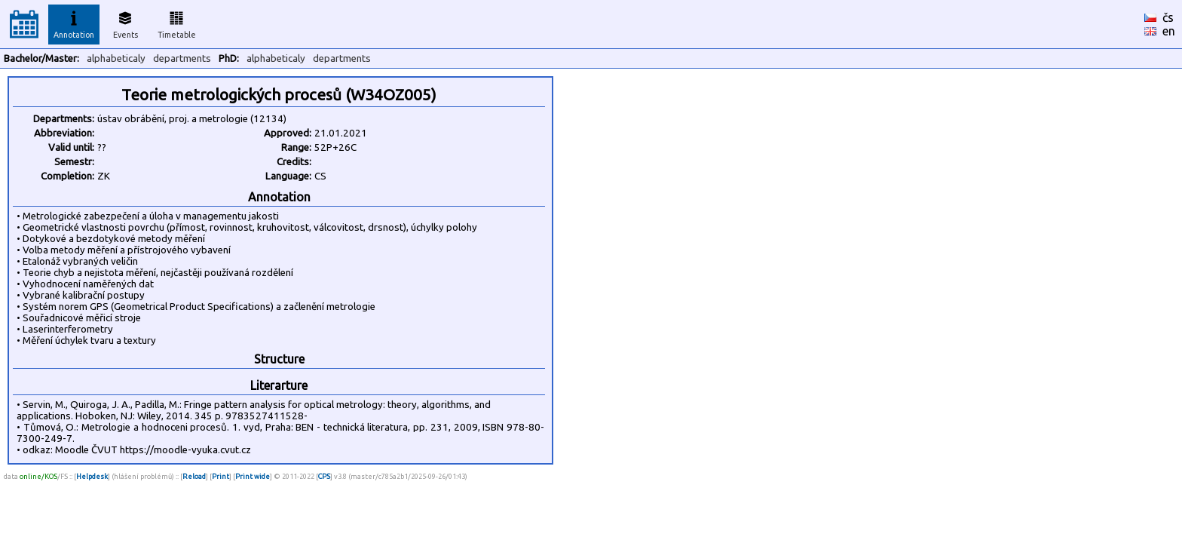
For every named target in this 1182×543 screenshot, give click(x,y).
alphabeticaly (116, 58)
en (1168, 31)
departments (182, 58)
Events (125, 22)
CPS (324, 476)
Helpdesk (92, 476)
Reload (194, 476)
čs (1168, 17)
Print (220, 476)
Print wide (252, 476)
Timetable (177, 22)
